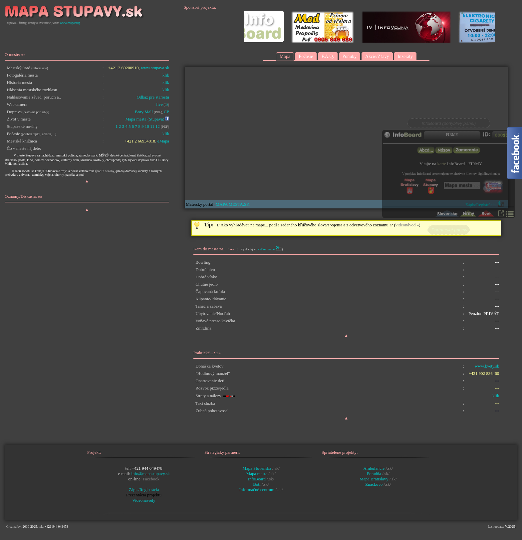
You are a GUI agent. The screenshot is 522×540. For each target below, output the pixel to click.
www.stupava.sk (155, 67)
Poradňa (374, 473)
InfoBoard (257, 478)
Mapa (285, 56)
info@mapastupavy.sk (150, 473)
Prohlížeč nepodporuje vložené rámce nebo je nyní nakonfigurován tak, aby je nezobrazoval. (346, 133)
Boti (257, 484)
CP (166, 111)
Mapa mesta (257, 473)
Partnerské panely (448, 229)
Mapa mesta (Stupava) (145, 119)
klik (165, 75)
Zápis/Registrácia (144, 489)
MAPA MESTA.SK (233, 204)
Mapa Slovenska (257, 468)
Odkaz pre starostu (153, 97)
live (159, 104)
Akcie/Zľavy (377, 56)
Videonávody (143, 500)
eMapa (163, 140)
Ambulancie (374, 468)
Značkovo (374, 484)
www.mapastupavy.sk (79, 23)
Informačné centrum (257, 489)
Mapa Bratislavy (374, 478)
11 (152, 126)
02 (166, 105)
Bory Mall (144, 111)
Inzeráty (405, 56)
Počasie (306, 56)
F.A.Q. (328, 56)
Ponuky (350, 56)
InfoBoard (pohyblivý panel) (449, 123)
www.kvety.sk (487, 366)
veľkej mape (266, 249)
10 (147, 126)
